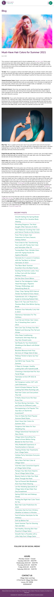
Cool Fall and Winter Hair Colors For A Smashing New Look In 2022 (26, 322)
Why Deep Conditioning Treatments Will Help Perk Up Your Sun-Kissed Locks (26, 337)
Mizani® (15, 189)
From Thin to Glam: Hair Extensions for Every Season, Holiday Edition (25, 237)
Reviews (26, 592)
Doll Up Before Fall (22, 520)
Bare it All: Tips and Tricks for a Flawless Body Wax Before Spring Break (27, 304)
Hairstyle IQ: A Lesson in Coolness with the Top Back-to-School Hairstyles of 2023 (27, 260)
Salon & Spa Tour (17, 591)
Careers (42, 591)
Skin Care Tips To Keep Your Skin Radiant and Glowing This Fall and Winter (27, 330)
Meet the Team (26, 591)
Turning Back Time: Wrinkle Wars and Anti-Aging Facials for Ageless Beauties (27, 252)
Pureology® (21, 183)
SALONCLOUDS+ (39, 595)
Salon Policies (35, 591)
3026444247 (27, 584)
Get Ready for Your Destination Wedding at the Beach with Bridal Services (27, 345)
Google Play (17, 206)
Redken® (47, 186)
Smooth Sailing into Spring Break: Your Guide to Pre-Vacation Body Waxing (27, 219)
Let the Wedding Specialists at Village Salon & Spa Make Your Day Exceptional (26, 489)
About (3, 591)
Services (8, 591)
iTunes (10, 206)
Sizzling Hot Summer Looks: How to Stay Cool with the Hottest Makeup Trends (27, 273)
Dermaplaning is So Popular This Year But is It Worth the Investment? (26, 410)
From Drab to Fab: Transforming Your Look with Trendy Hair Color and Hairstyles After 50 (26, 245)
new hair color (39, 61)
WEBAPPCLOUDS (22, 595)
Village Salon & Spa (7, 198)
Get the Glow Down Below (24, 278)
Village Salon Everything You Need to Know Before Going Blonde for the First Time (25, 439)
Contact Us (48, 591)
